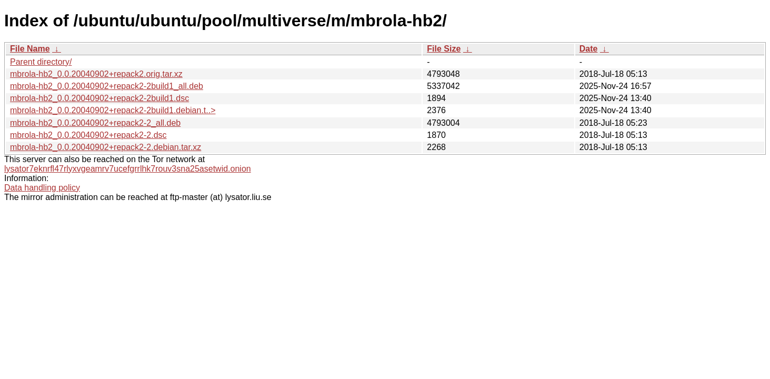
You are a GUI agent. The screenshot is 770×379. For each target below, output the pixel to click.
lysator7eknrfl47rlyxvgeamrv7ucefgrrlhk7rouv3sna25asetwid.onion (127, 168)
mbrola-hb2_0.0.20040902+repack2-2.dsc (88, 135)
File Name (30, 48)
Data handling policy (42, 187)
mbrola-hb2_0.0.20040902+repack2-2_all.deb (95, 122)
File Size (444, 48)
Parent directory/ (41, 61)
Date (588, 48)
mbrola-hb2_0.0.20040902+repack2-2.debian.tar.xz (105, 147)
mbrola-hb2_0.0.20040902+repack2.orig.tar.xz (96, 73)
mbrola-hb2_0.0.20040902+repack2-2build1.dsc (99, 98)
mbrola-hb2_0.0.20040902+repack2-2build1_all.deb (106, 86)
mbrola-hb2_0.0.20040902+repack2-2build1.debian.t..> (113, 110)
